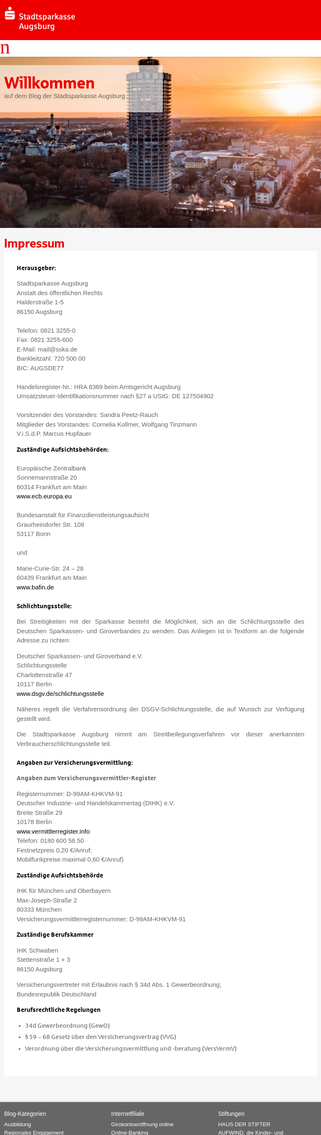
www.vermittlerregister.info (53, 831)
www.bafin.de (35, 587)
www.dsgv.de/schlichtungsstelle (60, 693)
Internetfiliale (127, 1113)
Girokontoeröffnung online (142, 1124)
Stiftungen (231, 1113)
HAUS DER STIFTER (244, 1124)
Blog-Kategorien (25, 1113)
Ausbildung (17, 1124)
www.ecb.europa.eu (44, 496)
